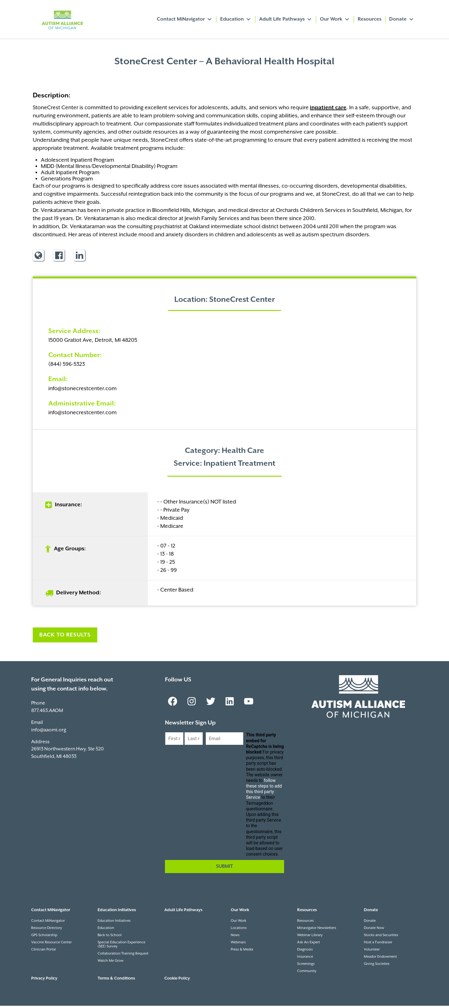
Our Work (335, 19)
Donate (401, 19)
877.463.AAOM (47, 712)
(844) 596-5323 (66, 365)
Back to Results (65, 636)
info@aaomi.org (48, 731)
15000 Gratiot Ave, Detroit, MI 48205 (92, 341)
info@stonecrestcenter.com (82, 390)
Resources (369, 19)
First (170, 751)
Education (235, 19)
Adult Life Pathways (285, 19)
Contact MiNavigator (184, 19)
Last (189, 751)
